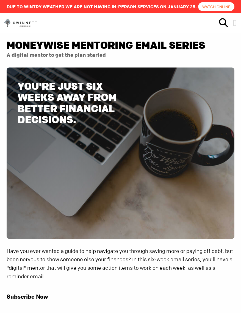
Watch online (216, 6)
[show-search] (221, 22)
